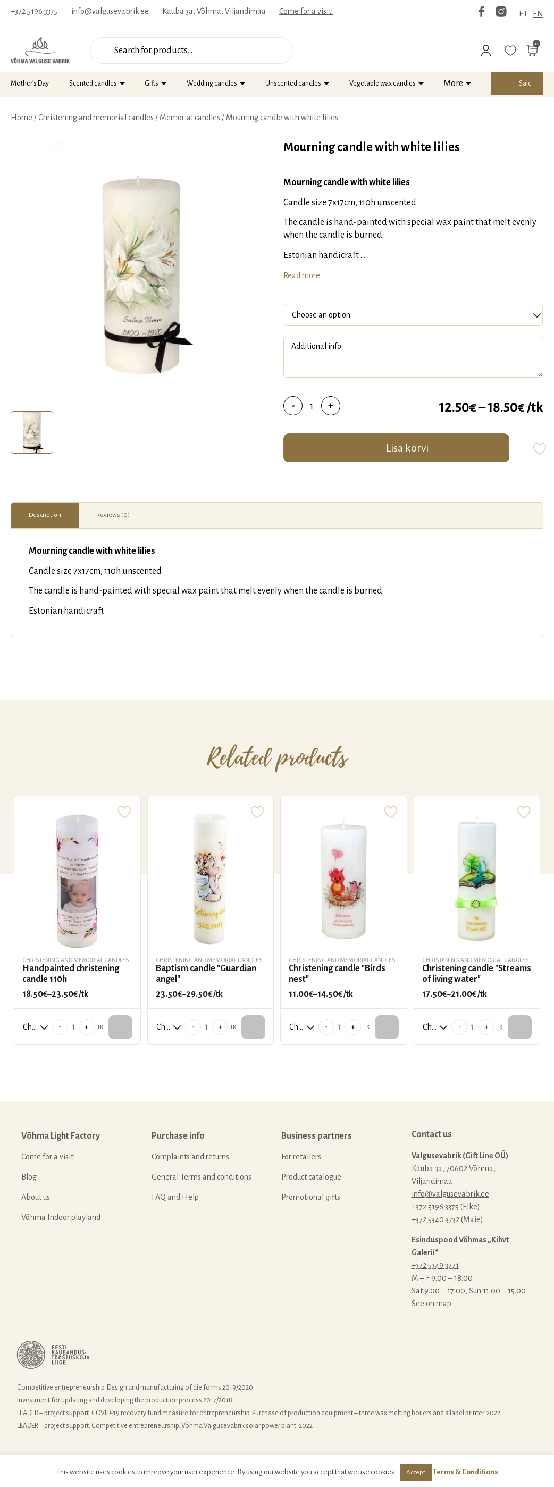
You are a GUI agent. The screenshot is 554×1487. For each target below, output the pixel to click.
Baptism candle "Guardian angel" (206, 974)
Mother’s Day (30, 83)
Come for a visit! (306, 11)
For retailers (301, 1156)
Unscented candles (293, 83)
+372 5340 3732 (435, 1219)
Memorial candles (190, 117)
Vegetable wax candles (382, 83)
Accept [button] (415, 1472)
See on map (431, 1303)
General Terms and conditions (201, 1177)
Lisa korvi (407, 448)
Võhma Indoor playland (60, 1217)
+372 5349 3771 (435, 1265)
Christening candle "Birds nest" (337, 974)
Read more (301, 275)
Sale (525, 83)
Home (21, 117)
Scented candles (93, 83)
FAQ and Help (175, 1197)
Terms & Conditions (465, 1472)
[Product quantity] (312, 406)
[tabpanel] (142, 273)
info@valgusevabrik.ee (110, 11)
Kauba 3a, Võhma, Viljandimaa (214, 11)
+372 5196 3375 (34, 11)
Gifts (151, 83)
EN (538, 14)
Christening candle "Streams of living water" (476, 974)
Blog (29, 1177)
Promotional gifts (310, 1197)
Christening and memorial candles (96, 117)
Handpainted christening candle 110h (70, 974)
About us (35, 1197)
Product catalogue (311, 1177)
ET (523, 14)
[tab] (32, 432)
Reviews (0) (113, 515)
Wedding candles (212, 83)
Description (45, 515)
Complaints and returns (190, 1156)
